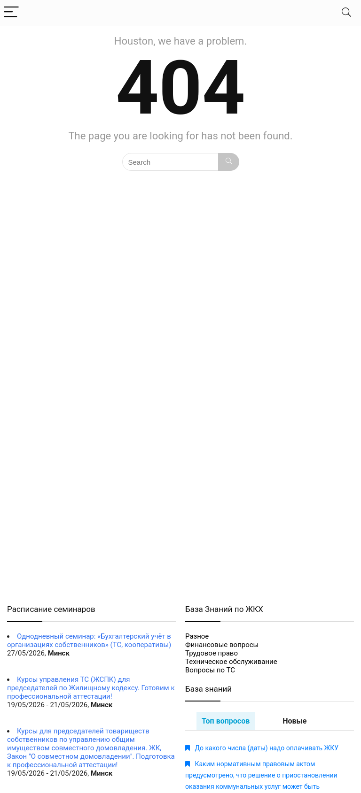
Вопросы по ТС (210, 670)
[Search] (346, 12)
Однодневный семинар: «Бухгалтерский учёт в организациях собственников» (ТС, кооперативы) (89, 640)
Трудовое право (211, 653)
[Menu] (11, 12)
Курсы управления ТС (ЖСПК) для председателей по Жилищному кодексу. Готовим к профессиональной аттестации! (91, 688)
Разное (197, 636)
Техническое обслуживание (231, 661)
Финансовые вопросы (222, 644)
